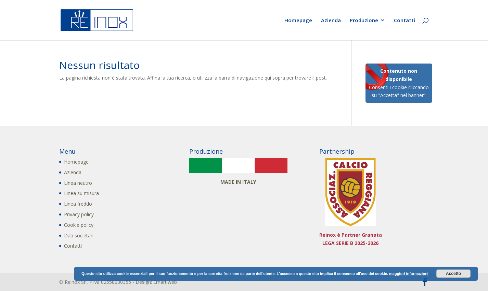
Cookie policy (78, 225)
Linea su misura (81, 193)
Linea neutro (78, 183)
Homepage (298, 21)
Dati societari (78, 235)
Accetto (453, 273)
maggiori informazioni (408, 274)
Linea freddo (78, 203)
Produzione (364, 21)
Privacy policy (79, 214)
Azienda (331, 21)
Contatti (404, 21)
